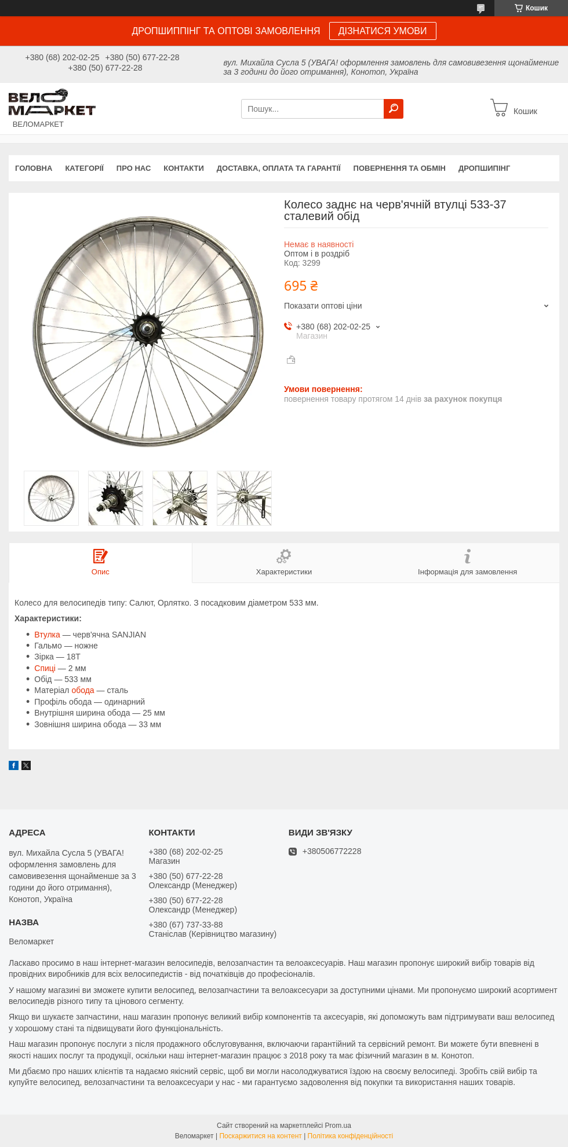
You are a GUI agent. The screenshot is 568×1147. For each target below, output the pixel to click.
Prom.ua (338, 1126)
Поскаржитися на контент (260, 1136)
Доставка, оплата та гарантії (279, 168)
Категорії (84, 168)
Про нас (133, 168)
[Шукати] (393, 109)
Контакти (183, 168)
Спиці (45, 668)
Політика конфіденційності (351, 1136)
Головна (33, 168)
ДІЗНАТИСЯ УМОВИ (382, 31)
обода (82, 690)
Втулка (47, 634)
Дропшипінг (484, 168)
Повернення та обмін (400, 168)
